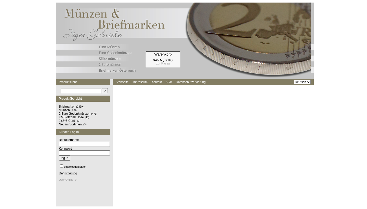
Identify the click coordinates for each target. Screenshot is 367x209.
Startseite (122, 82)
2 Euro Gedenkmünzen (74, 113)
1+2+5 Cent (67, 121)
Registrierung (68, 173)
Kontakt (156, 82)
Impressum (140, 82)
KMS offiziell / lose (71, 117)
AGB (169, 82)
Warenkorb (163, 54)
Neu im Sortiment (71, 124)
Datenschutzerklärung (191, 82)
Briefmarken (67, 106)
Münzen (64, 110)
